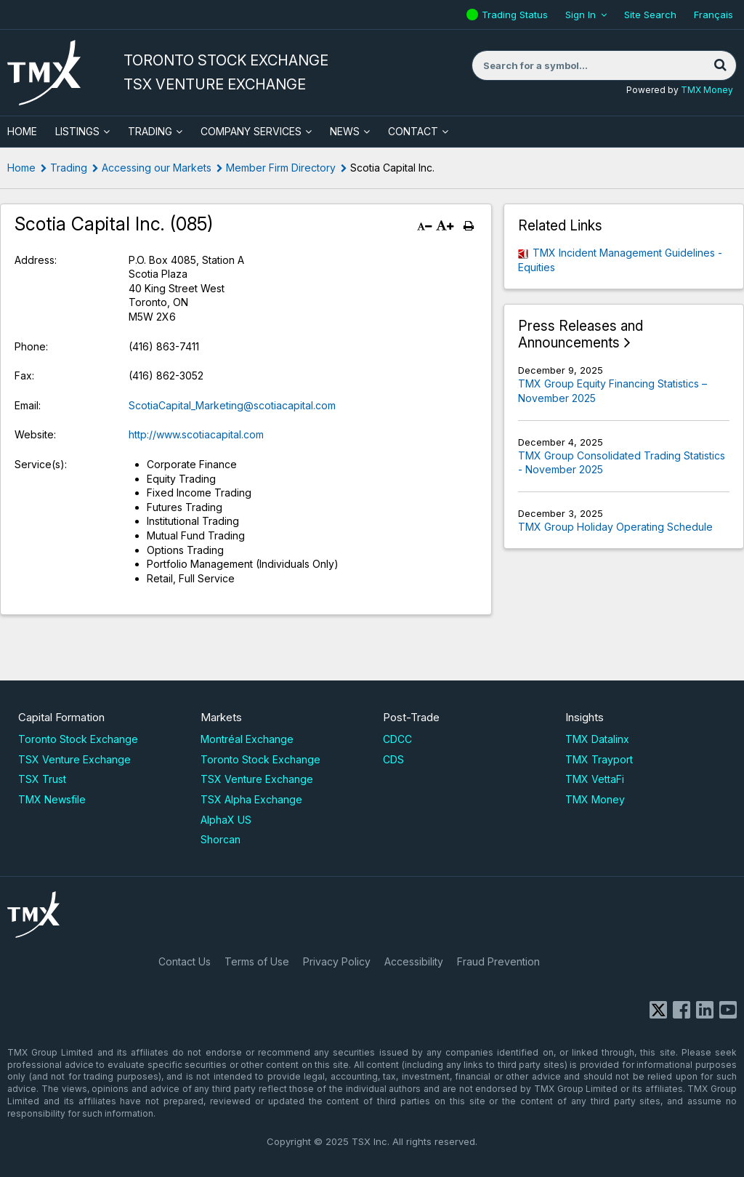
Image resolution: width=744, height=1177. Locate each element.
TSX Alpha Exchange (251, 799)
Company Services (251, 131)
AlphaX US (226, 820)
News (345, 131)
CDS (393, 759)
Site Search (650, 14)
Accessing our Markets (156, 167)
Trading (150, 131)
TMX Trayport (599, 759)
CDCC (397, 739)
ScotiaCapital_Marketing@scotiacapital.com (232, 405)
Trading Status (516, 14)
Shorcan (220, 839)
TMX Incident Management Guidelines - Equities (620, 259)
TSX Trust (42, 779)
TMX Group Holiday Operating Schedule (615, 527)
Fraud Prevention (498, 961)
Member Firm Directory (281, 167)
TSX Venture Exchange (74, 759)
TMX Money (707, 89)
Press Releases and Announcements (580, 335)
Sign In (580, 14)
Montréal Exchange (247, 739)
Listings (77, 131)
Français (713, 14)
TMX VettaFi (594, 779)
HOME (22, 131)
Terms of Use (257, 961)
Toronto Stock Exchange (78, 739)
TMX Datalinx (597, 739)
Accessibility (413, 961)
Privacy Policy (337, 961)
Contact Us (184, 961)
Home (21, 167)
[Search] (720, 65)
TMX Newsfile (52, 799)
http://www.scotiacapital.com (196, 434)
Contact (413, 131)
